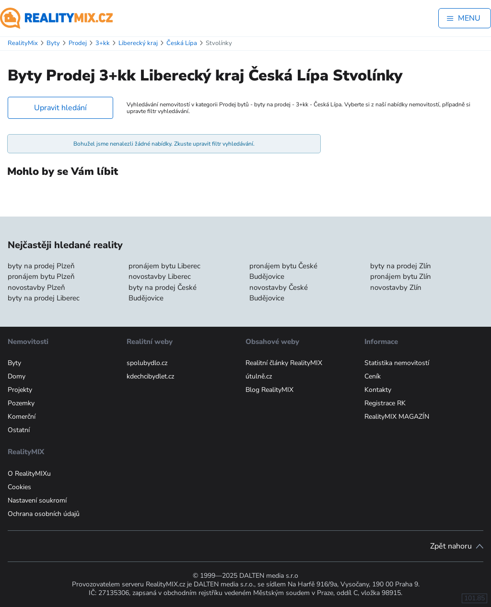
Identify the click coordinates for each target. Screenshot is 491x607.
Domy (16, 376)
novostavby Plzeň (36, 287)
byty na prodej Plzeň (41, 266)
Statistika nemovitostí (396, 362)
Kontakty (377, 389)
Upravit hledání (60, 108)
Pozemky (21, 403)
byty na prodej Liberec (44, 298)
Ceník (372, 376)
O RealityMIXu (29, 473)
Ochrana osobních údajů (44, 513)
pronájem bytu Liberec (164, 266)
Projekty (20, 389)
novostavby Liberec (160, 276)
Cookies (19, 487)
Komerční (21, 416)
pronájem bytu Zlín (400, 276)
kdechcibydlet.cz (150, 376)
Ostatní (19, 430)
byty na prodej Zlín (400, 266)
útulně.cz (259, 376)
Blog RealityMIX (269, 389)
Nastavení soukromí (37, 500)
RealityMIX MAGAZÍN (396, 416)
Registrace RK (385, 403)
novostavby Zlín (395, 287)
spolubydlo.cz (147, 362)
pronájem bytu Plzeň (41, 276)
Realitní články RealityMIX (284, 362)
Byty (14, 362)
